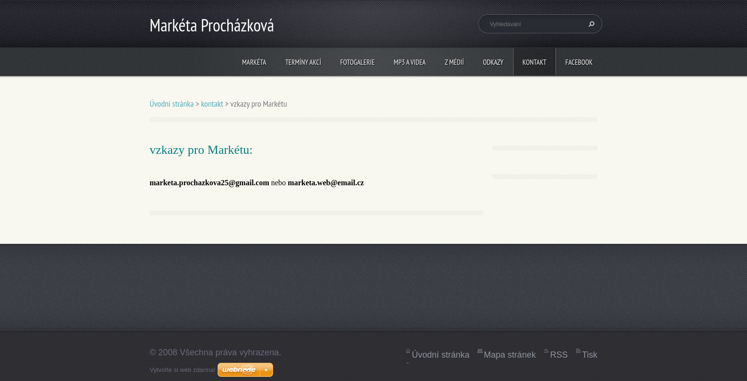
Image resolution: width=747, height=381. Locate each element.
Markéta (254, 62)
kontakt (534, 62)
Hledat (590, 24)
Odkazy (493, 62)
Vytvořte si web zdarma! (182, 369)
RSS (559, 355)
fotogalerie (357, 62)
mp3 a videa (410, 62)
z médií (454, 62)
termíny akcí (303, 62)
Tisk (589, 355)
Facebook (579, 62)
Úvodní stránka (172, 103)
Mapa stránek (510, 355)
